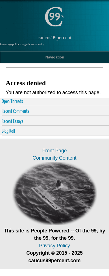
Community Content (54, 158)
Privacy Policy (54, 245)
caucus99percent (54, 37)
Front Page (54, 150)
